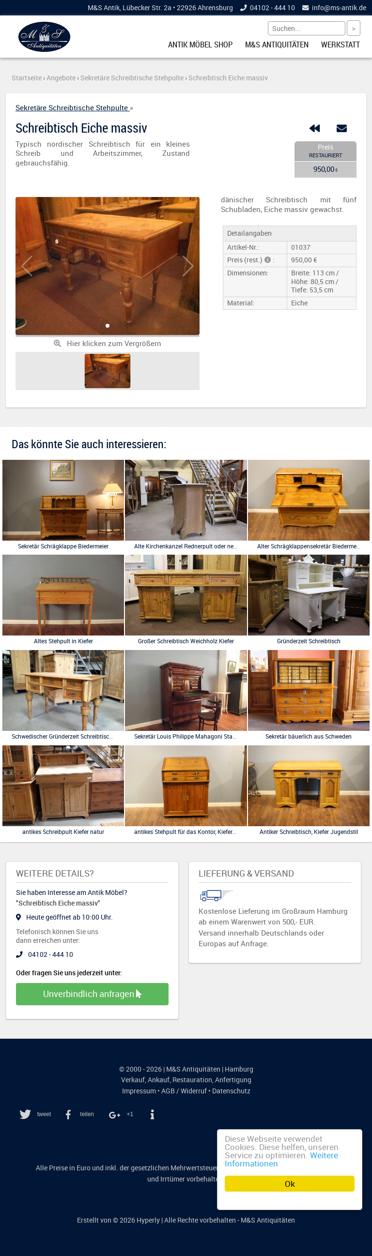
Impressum (139, 1091)
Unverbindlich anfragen (92, 993)
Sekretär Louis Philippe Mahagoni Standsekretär (197, 736)
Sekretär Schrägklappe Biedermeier (63, 546)
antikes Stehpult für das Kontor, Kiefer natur (191, 831)
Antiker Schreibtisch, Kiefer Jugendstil (309, 831)
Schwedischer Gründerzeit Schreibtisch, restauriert (76, 736)
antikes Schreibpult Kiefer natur (63, 831)
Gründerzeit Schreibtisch (309, 641)
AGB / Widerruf (184, 1091)
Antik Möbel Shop (200, 44)
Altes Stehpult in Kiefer (63, 641)
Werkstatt (340, 44)
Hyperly (148, 1220)
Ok (290, 1183)
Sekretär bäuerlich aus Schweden (308, 736)
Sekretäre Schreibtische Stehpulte (73, 107)
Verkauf (133, 1079)
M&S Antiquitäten (277, 44)
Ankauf (159, 1079)
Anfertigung (233, 1079)
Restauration (192, 1079)
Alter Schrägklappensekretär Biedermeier (310, 546)
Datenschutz (231, 1091)
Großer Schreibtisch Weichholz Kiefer (186, 641)
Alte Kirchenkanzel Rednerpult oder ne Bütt (190, 546)
